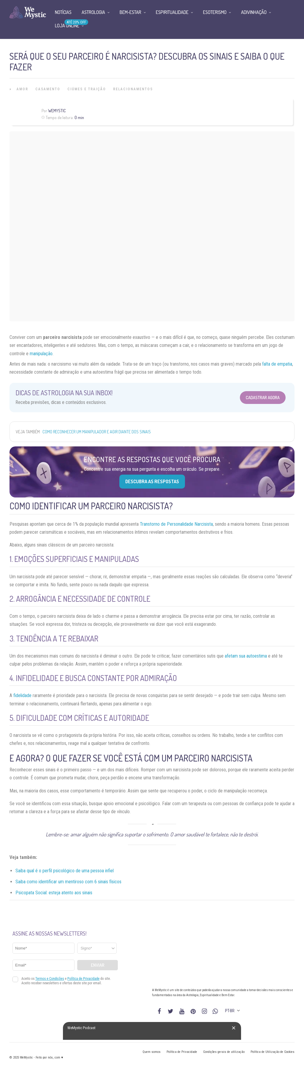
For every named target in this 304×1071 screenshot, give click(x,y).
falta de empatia (277, 364)
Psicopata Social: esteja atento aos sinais (53, 892)
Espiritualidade (172, 12)
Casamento (47, 89)
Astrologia (93, 12)
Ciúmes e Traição (86, 89)
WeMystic (57, 110)
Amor (22, 89)
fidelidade (22, 695)
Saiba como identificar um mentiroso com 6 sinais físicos (68, 881)
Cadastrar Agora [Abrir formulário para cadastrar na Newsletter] (263, 397)
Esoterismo (215, 12)
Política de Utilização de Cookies (272, 1052)
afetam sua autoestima (246, 656)
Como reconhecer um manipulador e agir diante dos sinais (96, 431)
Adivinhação (254, 12)
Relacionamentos (133, 89)
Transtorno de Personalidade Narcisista (176, 524)
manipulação (41, 353)
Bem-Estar (130, 12)
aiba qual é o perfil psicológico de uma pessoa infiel (66, 870)
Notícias (63, 12)
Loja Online (67, 26)
